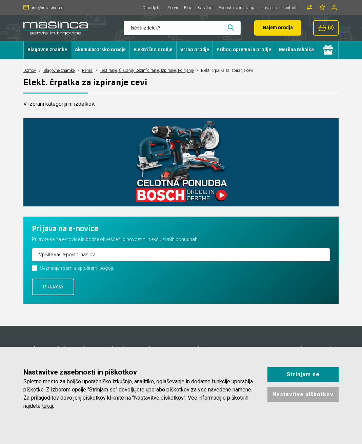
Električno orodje (153, 49)
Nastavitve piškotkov (303, 394)
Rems (87, 70)
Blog (188, 7)
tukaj (47, 406)
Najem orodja (278, 27)
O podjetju (152, 7)
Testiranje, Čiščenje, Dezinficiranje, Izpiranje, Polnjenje (147, 70)
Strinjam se (303, 374)
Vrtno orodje (194, 49)
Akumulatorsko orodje (100, 49)
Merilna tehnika (296, 49)
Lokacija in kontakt (279, 7)
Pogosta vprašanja (237, 7)
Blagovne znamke (47, 49)
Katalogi (205, 7)
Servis (173, 7)
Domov (29, 70)
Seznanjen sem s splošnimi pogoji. (77, 268)
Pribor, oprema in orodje (244, 49)
